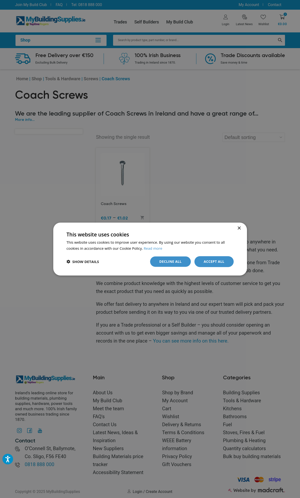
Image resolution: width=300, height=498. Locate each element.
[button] (83, 261)
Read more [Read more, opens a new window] (153, 248)
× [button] (239, 228)
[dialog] (150, 249)
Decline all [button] (170, 261)
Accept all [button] (214, 261)
